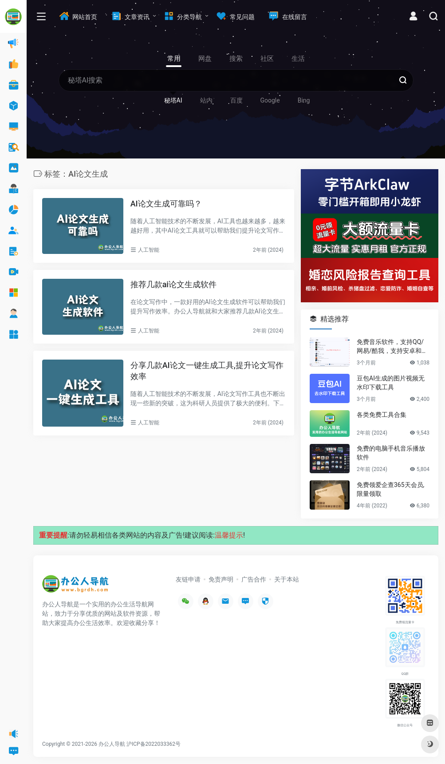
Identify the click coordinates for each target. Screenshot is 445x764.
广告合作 (253, 579)
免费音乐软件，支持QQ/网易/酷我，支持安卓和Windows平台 (393, 346)
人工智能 (148, 250)
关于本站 (286, 579)
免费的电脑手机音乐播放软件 (391, 453)
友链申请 (188, 579)
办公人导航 (111, 744)
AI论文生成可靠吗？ (166, 203)
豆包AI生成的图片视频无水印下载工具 (391, 383)
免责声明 (221, 579)
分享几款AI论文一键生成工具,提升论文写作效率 (207, 370)
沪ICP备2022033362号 (153, 744)
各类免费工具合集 (381, 414)
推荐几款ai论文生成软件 (173, 284)
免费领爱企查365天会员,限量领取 (390, 489)
